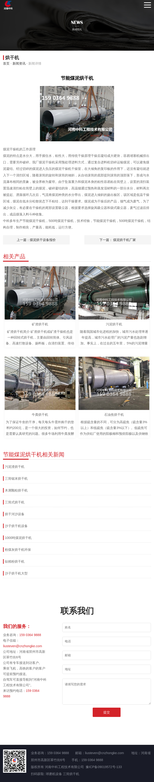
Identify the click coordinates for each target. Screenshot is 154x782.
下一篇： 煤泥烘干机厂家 (117, 240)
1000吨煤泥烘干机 (18, 538)
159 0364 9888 (30, 635)
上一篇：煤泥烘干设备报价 (36, 240)
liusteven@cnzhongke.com (22, 646)
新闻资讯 (19, 63)
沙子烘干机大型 (16, 573)
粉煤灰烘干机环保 (18, 549)
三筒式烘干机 (14, 502)
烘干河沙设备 (14, 514)
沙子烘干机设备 (16, 526)
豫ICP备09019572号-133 (104, 767)
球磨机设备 (54, 774)
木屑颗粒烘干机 (16, 490)
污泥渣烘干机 (14, 467)
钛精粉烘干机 (14, 561)
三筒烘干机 (71, 774)
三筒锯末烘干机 (16, 478)
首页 (6, 63)
